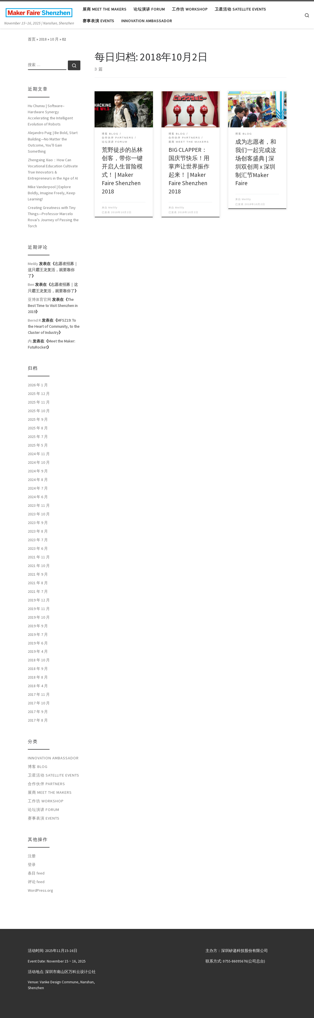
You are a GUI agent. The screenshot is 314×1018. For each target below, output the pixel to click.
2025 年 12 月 (39, 393)
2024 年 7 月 (38, 488)
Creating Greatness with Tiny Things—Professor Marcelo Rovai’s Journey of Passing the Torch (53, 216)
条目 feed (36, 873)
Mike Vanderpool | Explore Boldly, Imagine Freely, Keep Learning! (51, 192)
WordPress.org (40, 890)
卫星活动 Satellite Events (53, 775)
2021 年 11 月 (39, 557)
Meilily (112, 207)
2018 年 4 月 (38, 685)
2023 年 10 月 (39, 513)
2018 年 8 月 (38, 677)
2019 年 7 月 (38, 634)
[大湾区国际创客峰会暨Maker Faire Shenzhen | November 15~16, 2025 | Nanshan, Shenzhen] (39, 11)
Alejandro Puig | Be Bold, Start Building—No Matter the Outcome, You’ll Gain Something (53, 141)
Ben (31, 284)
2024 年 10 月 (39, 462)
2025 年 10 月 (39, 410)
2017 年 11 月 (39, 694)
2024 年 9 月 (38, 470)
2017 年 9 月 (38, 711)
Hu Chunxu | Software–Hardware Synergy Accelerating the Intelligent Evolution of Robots (50, 115)
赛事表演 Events (44, 818)
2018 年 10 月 (39, 659)
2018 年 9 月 (38, 668)
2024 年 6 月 (38, 496)
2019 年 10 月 (39, 617)
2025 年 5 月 (38, 445)
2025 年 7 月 (38, 436)
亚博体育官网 (39, 299)
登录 (32, 864)
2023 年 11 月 (39, 505)
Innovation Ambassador (53, 757)
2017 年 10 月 (39, 702)
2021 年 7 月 (38, 591)
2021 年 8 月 (38, 582)
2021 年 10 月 (39, 565)
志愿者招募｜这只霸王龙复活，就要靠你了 (53, 269)
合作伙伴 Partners (46, 783)
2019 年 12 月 (39, 600)
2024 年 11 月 (39, 453)
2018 (43, 39)
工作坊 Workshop (46, 800)
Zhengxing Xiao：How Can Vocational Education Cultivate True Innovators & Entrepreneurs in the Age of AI (53, 169)
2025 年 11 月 (39, 402)
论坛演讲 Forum (43, 809)
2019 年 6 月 (38, 643)
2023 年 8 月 (38, 531)
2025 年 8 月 (38, 427)
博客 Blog (38, 766)
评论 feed (36, 881)
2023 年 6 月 (38, 548)
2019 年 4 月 (38, 651)
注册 (32, 855)
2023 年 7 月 (38, 539)
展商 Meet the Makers (50, 792)
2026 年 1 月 (38, 384)
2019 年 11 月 (39, 608)
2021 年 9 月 (38, 574)
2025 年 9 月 (38, 419)
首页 (32, 39)
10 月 (54, 39)
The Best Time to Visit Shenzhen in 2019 (53, 305)
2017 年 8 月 (38, 720)
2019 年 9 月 (38, 625)
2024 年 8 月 (38, 479)
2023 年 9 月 (38, 522)
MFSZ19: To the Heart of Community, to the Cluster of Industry (54, 326)
